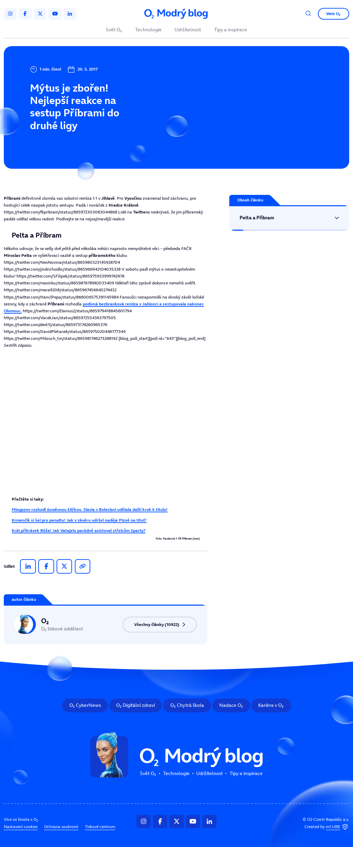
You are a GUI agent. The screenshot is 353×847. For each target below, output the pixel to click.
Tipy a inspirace (230, 30)
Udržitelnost (187, 30)
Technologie (148, 30)
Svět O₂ (114, 30)
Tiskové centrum (100, 827)
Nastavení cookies (21, 827)
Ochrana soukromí (61, 827)
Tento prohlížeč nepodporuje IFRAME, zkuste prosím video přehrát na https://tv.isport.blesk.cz (105, 423)
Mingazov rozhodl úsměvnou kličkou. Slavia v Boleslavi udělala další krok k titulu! (90, 509)
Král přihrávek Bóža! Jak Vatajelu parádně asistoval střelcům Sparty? (78, 530)
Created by (326, 827)
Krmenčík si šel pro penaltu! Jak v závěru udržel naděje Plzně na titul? (79, 520)
